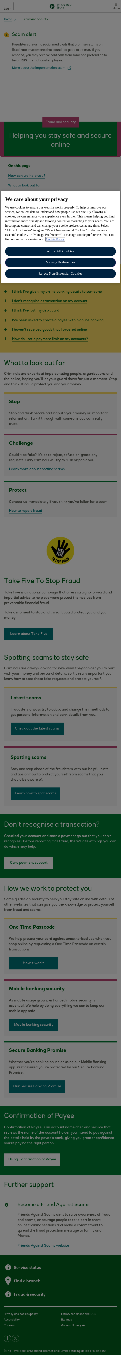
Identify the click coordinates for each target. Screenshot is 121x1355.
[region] (60, 237)
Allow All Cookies (60, 251)
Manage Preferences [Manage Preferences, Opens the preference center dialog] (60, 262)
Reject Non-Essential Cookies (60, 273)
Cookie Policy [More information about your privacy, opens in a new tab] (55, 239)
